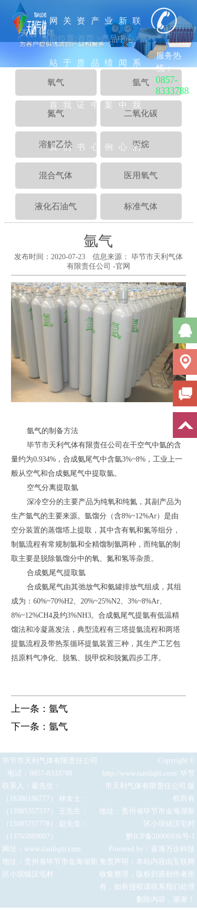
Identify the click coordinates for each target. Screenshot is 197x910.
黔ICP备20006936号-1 (160, 838)
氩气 (58, 708)
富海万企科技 (173, 851)
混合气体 (55, 175)
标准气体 (141, 206)
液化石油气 (56, 206)
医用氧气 (141, 175)
